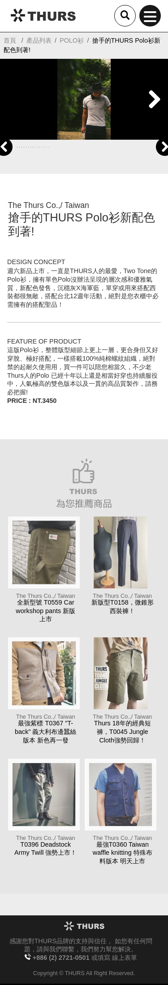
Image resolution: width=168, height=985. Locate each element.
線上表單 (124, 957)
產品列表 (39, 40)
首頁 (10, 40)
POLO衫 (72, 40)
